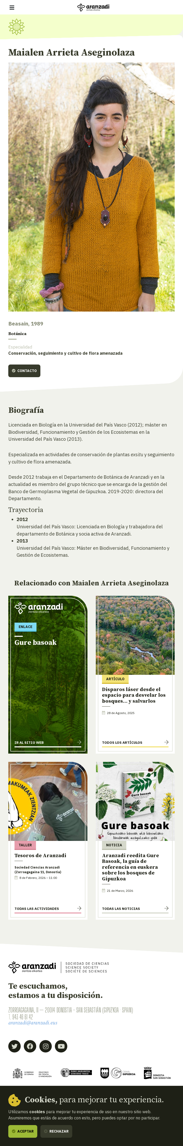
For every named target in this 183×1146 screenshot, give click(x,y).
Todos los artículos (122, 743)
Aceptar (23, 1131)
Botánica (18, 334)
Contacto (24, 371)
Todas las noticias (121, 909)
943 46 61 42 (23, 1017)
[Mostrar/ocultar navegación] (12, 7)
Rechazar (56, 1131)
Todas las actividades (36, 909)
